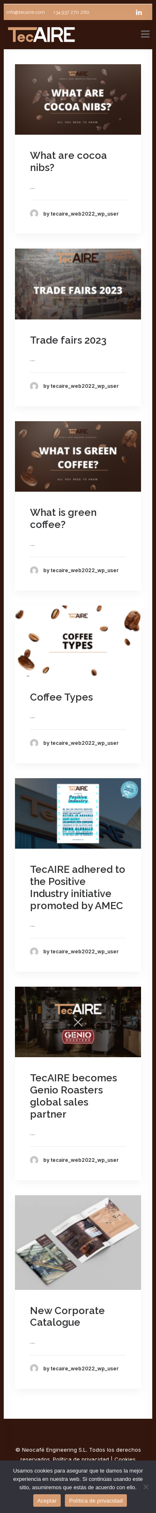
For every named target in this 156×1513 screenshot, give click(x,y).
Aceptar (47, 1501)
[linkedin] (143, 12)
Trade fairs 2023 (68, 340)
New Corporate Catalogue (67, 1316)
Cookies (125, 1459)
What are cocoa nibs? (68, 161)
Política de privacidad (81, 1459)
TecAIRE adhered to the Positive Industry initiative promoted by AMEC (77, 887)
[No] (145, 1487)
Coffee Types (61, 697)
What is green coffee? (63, 518)
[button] (78, 99)
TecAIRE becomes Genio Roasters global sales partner (73, 1096)
